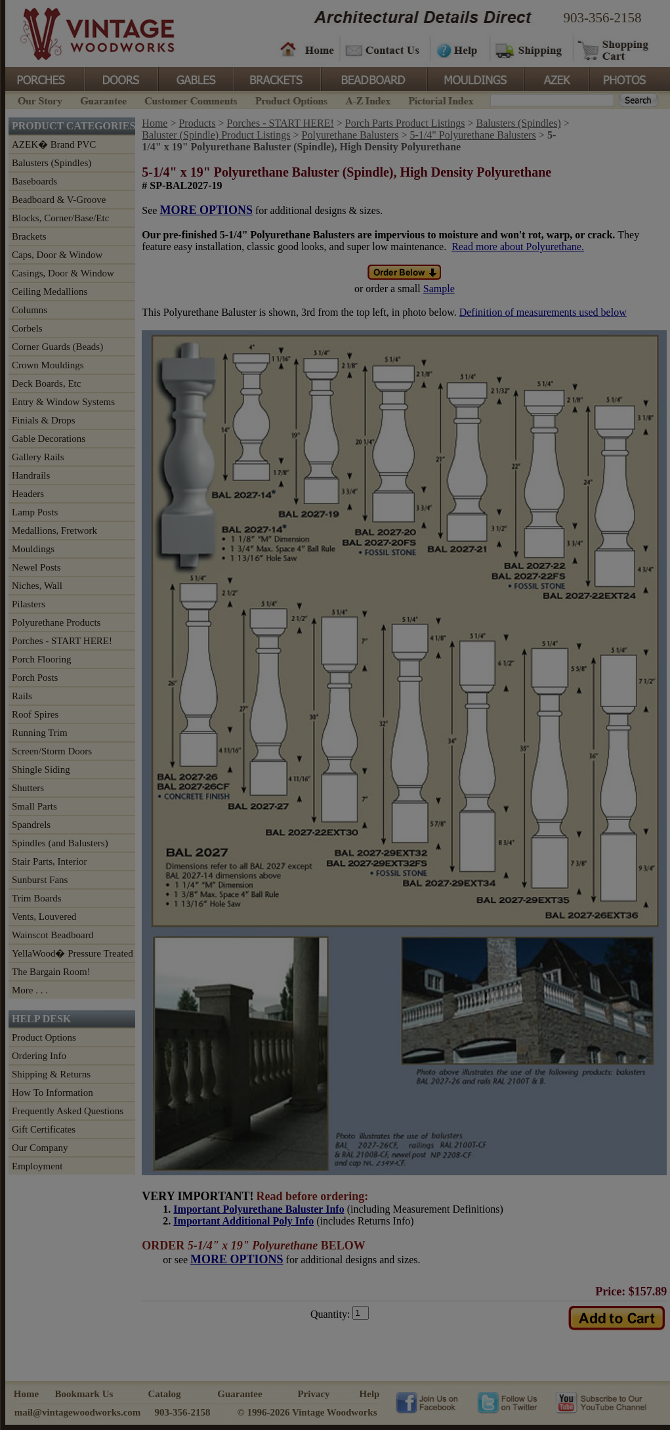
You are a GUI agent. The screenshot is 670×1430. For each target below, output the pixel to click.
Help (458, 49)
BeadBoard (373, 78)
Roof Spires (35, 714)
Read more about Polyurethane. (517, 246)
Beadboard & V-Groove (59, 199)
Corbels (27, 328)
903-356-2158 (603, 18)
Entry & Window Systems (63, 402)
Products (196, 123)
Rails (22, 696)
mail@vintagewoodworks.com (77, 1412)
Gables (194, 78)
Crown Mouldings (48, 365)
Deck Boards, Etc (46, 383)
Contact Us (384, 49)
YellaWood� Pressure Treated (72, 953)
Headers (28, 493)
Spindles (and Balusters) (60, 843)
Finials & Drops (43, 420)
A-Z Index (368, 99)
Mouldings (474, 78)
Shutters (28, 788)
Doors (120, 78)
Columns (29, 310)
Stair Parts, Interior (49, 861)
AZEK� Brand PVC (54, 144)
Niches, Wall (37, 585)
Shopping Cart (614, 49)
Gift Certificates (43, 1129)
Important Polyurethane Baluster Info (258, 1209)
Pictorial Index (440, 99)
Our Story (38, 99)
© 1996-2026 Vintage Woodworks (307, 1412)
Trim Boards (37, 898)
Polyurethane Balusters (350, 135)
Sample (439, 288)
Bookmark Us (84, 1394)
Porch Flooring (41, 659)
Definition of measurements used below (543, 312)
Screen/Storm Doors (52, 751)
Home (307, 49)
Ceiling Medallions (49, 291)
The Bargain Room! (51, 971)
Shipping (530, 49)
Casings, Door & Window (63, 273)
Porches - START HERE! (62, 641)
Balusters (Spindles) (51, 163)
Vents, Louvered (44, 916)
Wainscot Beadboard (52, 935)
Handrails (31, 475)
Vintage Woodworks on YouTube (600, 1402)
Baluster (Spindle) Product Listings (216, 135)
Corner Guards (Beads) (57, 346)
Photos (625, 78)
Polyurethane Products (56, 622)
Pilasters (28, 604)
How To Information (52, 1092)
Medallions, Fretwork (54, 530)
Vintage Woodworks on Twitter (508, 1402)
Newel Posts (36, 567)
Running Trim (40, 732)
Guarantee (103, 99)
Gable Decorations (48, 438)
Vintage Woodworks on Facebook (426, 1402)
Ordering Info (39, 1056)
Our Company (40, 1147)
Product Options (291, 99)
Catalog (164, 1394)
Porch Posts (35, 677)
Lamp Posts (35, 512)
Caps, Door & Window (57, 254)
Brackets (276, 78)
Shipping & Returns (51, 1074)
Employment (37, 1166)
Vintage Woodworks (87, 33)
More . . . (30, 990)
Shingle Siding (41, 769)
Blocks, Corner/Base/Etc (60, 218)
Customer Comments (190, 99)
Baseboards (34, 181)
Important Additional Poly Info (243, 1220)
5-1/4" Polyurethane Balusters (473, 135)
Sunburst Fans (40, 880)
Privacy (313, 1394)
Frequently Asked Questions (67, 1111)
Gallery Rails (38, 457)
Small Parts (34, 806)
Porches (44, 78)
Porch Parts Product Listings (405, 123)
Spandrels (31, 824)
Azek (556, 78)
